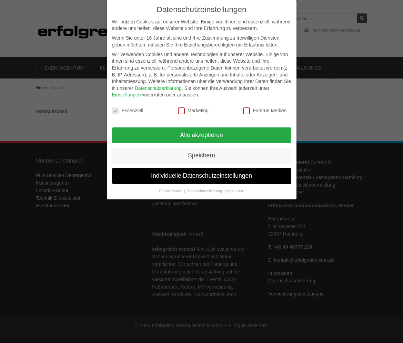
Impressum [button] (235, 190)
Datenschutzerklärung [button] (205, 190)
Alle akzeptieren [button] (201, 134)
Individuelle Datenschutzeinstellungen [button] (201, 175)
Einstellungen (126, 94)
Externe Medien (264, 110)
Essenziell (127, 110)
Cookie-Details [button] (171, 190)
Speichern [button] (201, 154)
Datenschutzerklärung (158, 87)
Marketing (193, 110)
